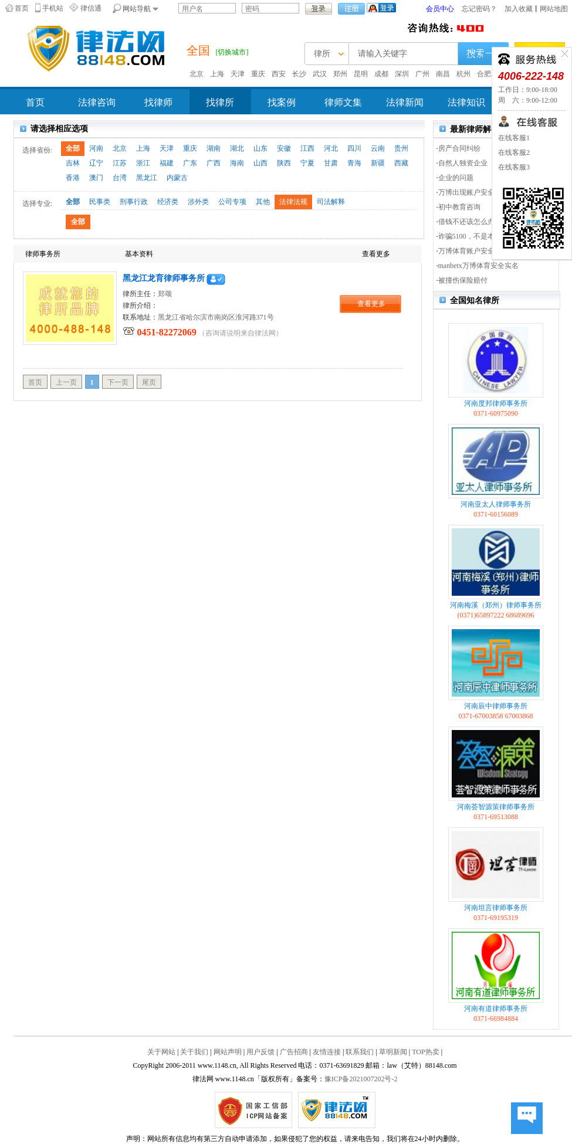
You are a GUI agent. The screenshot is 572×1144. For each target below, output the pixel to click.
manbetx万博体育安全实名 (478, 266)
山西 (260, 163)
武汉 (320, 74)
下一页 (117, 382)
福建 (167, 163)
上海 (217, 74)
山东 (260, 148)
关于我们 (194, 1052)
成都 (381, 74)
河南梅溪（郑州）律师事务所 (495, 605)
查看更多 (371, 304)
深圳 (402, 74)
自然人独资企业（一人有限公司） (491, 163)
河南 (96, 148)
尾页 (149, 382)
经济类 (167, 202)
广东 (190, 163)
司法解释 (331, 202)
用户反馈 (260, 1052)
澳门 (96, 178)
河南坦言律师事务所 (495, 908)
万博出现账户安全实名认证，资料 (491, 192)
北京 (196, 74)
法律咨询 (97, 102)
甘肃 (331, 163)
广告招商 (294, 1052)
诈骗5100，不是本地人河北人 (484, 236)
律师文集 (343, 102)
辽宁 (96, 163)
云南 (378, 148)
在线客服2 (514, 152)
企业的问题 (455, 178)
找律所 (220, 102)
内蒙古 (177, 178)
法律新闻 (405, 102)
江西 (307, 148)
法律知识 (466, 102)
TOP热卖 (425, 1052)
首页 (22, 8)
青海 (354, 163)
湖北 (237, 148)
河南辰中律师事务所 (495, 706)
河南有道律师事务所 (495, 1008)
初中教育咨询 (459, 207)
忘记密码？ (479, 9)
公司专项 (232, 202)
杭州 (463, 74)
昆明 (361, 74)
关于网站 (161, 1052)
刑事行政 (134, 202)
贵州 (401, 148)
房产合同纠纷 (459, 148)
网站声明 (228, 1052)
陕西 (284, 163)
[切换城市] (232, 52)
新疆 (378, 163)
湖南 (214, 148)
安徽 (284, 148)
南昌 (443, 74)
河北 (331, 148)
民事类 (99, 202)
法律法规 (293, 202)
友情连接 (327, 1052)
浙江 (143, 163)
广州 (422, 74)
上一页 (66, 382)
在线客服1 (514, 138)
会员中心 (440, 9)
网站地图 (554, 9)
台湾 (120, 178)
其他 (263, 202)
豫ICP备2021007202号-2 (361, 1079)
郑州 (340, 74)
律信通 (90, 8)
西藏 (401, 163)
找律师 (158, 102)
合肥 (484, 74)
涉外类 (198, 202)
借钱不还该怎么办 (466, 222)
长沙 (299, 74)
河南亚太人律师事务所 (496, 504)
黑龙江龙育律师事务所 (164, 278)
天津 (238, 74)
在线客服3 (514, 167)
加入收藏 (519, 9)
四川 (354, 148)
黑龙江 (146, 178)
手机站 (52, 8)
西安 (279, 74)
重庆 (258, 74)
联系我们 (360, 1052)
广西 (214, 163)
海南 (237, 163)
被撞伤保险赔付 (463, 280)
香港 (73, 178)
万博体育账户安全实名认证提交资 (491, 251)
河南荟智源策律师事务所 (495, 807)
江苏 (120, 163)
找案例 (282, 102)
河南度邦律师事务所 (495, 403)
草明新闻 (393, 1052)
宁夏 (307, 163)
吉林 (73, 163)
